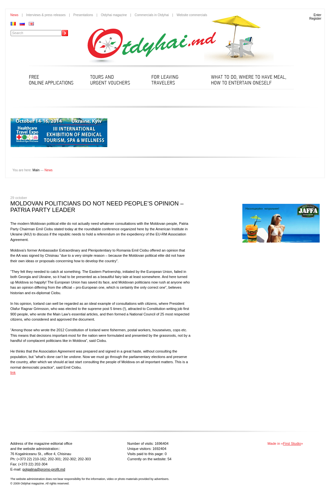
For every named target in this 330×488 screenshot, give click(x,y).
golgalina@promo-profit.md (43, 469)
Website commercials (192, 15)
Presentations (83, 15)
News (14, 15)
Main (36, 170)
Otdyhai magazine (114, 15)
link (13, 372)
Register (315, 18)
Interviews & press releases (45, 15)
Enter (317, 15)
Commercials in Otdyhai (152, 15)
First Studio (292, 443)
